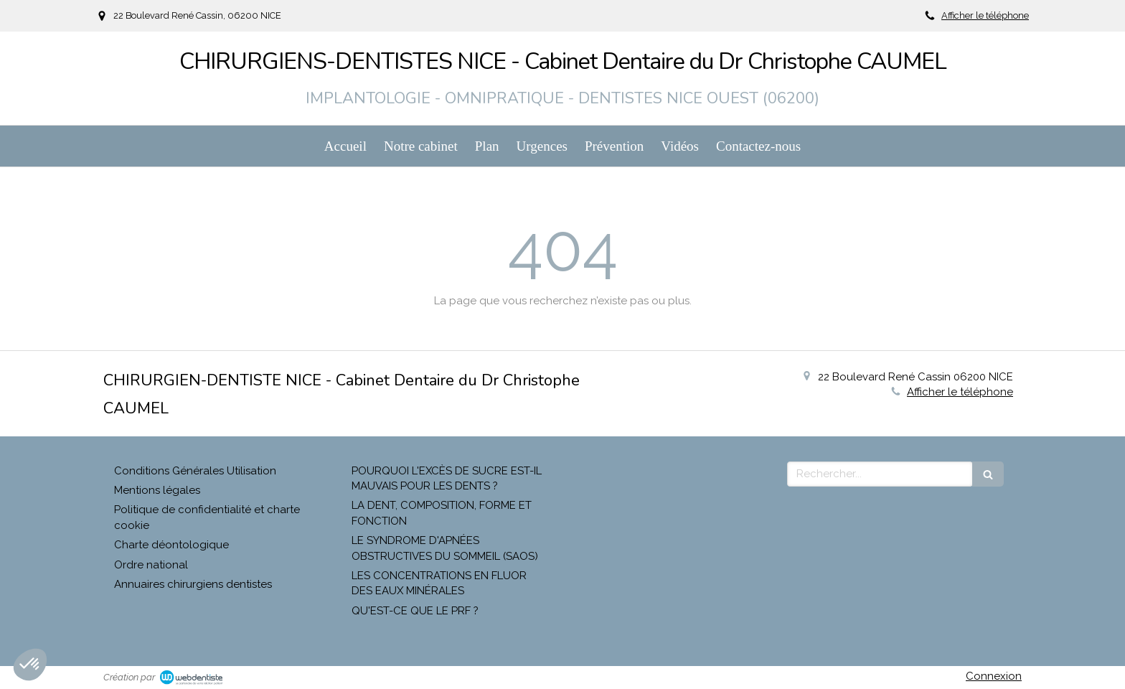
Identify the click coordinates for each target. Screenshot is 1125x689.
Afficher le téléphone (985, 15)
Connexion (994, 676)
